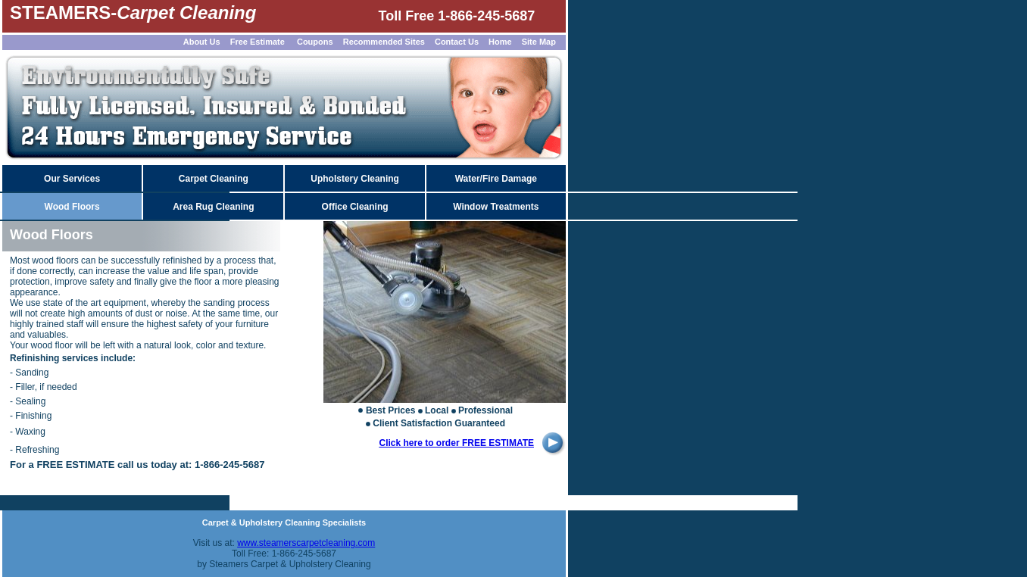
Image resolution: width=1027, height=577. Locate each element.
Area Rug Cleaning (213, 206)
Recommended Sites (384, 41)
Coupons (315, 41)
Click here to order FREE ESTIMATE (456, 443)
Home (500, 41)
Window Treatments (495, 206)
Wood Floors (72, 206)
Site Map (539, 41)
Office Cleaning (355, 206)
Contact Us (457, 41)
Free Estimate (256, 41)
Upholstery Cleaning (355, 178)
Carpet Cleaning (213, 178)
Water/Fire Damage (496, 178)
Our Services (72, 178)
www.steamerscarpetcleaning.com (306, 543)
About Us (201, 41)
